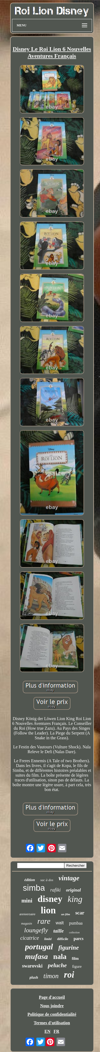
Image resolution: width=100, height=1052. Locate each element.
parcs (78, 938)
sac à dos (46, 880)
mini (26, 900)
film (75, 958)
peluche (57, 965)
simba (34, 888)
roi (69, 974)
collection (74, 932)
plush (34, 977)
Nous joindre (51, 1005)
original (73, 890)
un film (65, 914)
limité (48, 939)
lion (48, 910)
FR (56, 1031)
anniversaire (27, 914)
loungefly (36, 930)
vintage (69, 878)
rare (43, 921)
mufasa (36, 956)
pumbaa (76, 923)
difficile (62, 939)
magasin (26, 923)
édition (29, 880)
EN (47, 1031)
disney (50, 899)
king (75, 899)
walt (60, 922)
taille (58, 931)
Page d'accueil (52, 997)
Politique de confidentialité (51, 1014)
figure (77, 966)
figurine (68, 947)
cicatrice (29, 938)
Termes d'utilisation (52, 1023)
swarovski (32, 966)
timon (51, 975)
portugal (39, 946)
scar (79, 913)
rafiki (55, 890)
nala (60, 957)
